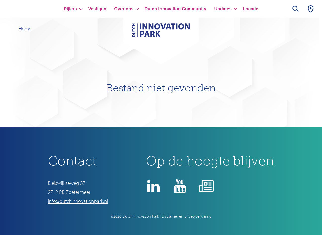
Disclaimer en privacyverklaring (187, 216)
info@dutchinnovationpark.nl (78, 201)
